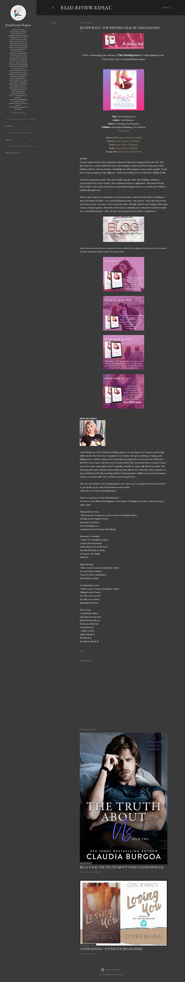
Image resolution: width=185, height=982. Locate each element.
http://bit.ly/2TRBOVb (127, 148)
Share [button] (54, 23)
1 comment (90, 954)
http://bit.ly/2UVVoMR (130, 151)
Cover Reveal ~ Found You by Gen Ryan (111, 949)
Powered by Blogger (110, 969)
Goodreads (123, 130)
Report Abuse (12, 153)
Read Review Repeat (18, 25)
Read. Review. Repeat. (86, 8)
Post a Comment (92, 872)
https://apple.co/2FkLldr (127, 141)
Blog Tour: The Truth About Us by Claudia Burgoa (121, 867)
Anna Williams (117, 975)
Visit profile (18, 113)
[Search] (166, 8)
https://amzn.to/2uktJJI (130, 137)
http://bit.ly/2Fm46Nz (126, 144)
